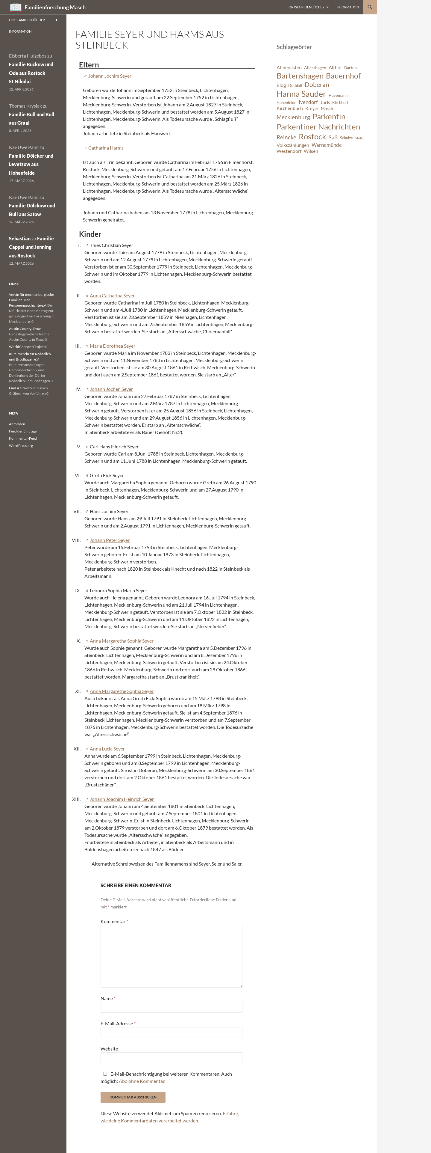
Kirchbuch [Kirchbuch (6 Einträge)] (340, 102)
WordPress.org (21, 445)
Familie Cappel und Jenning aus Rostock (31, 247)
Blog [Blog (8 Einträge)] (281, 85)
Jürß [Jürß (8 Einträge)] (325, 102)
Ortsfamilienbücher (306, 7)
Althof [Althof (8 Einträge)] (335, 67)
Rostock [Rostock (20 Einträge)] (312, 136)
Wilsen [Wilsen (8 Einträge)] (311, 151)
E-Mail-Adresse (118, 1023)
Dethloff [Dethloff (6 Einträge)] (295, 85)
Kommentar (114, 921)
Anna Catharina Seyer (112, 295)
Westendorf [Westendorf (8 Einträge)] (289, 151)
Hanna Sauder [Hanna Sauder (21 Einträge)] (301, 94)
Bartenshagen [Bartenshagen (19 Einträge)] (300, 75)
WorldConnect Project (27, 346)
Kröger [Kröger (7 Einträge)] (311, 108)
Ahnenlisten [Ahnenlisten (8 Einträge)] (289, 67)
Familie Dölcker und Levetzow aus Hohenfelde (31, 164)
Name (108, 998)
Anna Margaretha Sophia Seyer (122, 640)
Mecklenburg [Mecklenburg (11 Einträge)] (293, 117)
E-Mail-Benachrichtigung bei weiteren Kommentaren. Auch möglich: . (166, 1077)
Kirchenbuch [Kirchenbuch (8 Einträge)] (290, 108)
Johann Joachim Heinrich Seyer (122, 799)
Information (347, 7)
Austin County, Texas (25, 328)
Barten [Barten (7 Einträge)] (350, 67)
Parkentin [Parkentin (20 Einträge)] (328, 116)
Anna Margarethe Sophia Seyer (122, 691)
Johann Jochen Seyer (111, 389)
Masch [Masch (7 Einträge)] (327, 108)
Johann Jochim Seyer (109, 76)
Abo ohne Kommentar (141, 1081)
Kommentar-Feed (23, 438)
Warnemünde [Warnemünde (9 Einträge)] (327, 145)
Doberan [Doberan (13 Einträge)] (317, 84)
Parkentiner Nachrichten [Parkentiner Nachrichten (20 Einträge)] (318, 126)
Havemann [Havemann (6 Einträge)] (338, 95)
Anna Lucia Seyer (107, 748)
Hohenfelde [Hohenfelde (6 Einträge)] (286, 102)
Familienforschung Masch (55, 7)
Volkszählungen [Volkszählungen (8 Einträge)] (293, 145)
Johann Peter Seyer (110, 540)
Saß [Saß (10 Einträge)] (333, 137)
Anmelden (17, 424)
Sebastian (20, 238)
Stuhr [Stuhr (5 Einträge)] (359, 138)
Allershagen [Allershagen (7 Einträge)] (315, 67)
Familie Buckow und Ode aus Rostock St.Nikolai (31, 73)
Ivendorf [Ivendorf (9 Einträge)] (308, 102)
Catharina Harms (106, 147)
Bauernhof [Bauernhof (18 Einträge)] (343, 75)
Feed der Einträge (23, 431)
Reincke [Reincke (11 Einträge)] (286, 137)
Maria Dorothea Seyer (112, 346)
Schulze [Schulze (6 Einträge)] (346, 138)
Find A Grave (19, 388)
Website (109, 1048)
